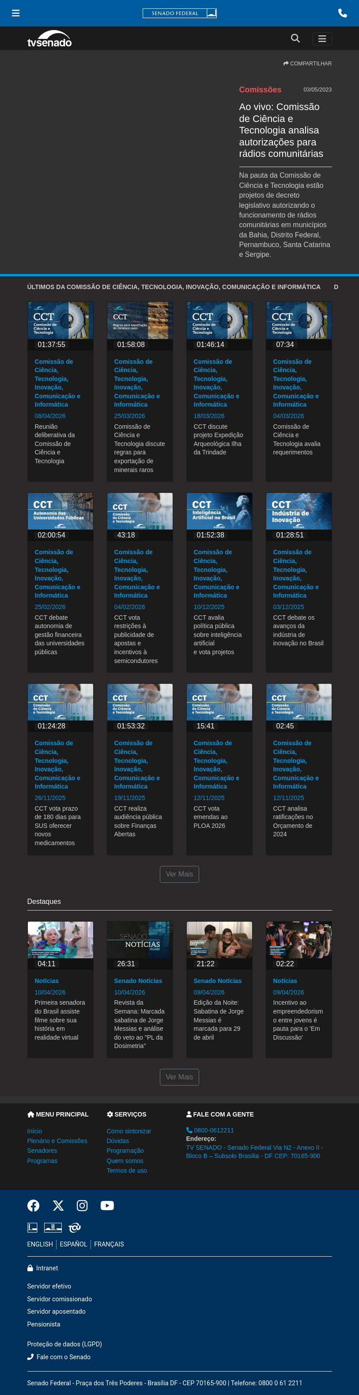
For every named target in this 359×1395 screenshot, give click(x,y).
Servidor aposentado (56, 1311)
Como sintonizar (129, 1131)
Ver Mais (179, 874)
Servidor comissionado (59, 1299)
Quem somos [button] (125, 1160)
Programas (42, 1160)
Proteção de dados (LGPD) (64, 1344)
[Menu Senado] (15, 13)
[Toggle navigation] (322, 39)
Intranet (42, 1268)
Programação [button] (125, 1150)
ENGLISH (40, 1244)
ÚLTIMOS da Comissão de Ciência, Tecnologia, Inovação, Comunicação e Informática (174, 286)
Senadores (42, 1150)
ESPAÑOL (73, 1244)
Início (34, 1131)
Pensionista (43, 1324)
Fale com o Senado (59, 1357)
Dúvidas (118, 1140)
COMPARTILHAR (307, 64)
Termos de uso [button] (127, 1170)
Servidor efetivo (49, 1286)
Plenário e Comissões (57, 1140)
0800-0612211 (210, 1130)
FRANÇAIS (109, 1244)
